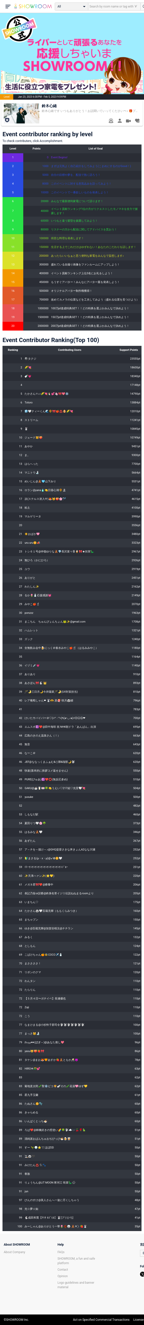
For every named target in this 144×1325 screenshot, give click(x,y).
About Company (14, 1252)
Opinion (63, 1276)
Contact (63, 1269)
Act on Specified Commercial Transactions (101, 1319)
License (138, 1319)
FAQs (61, 1252)
